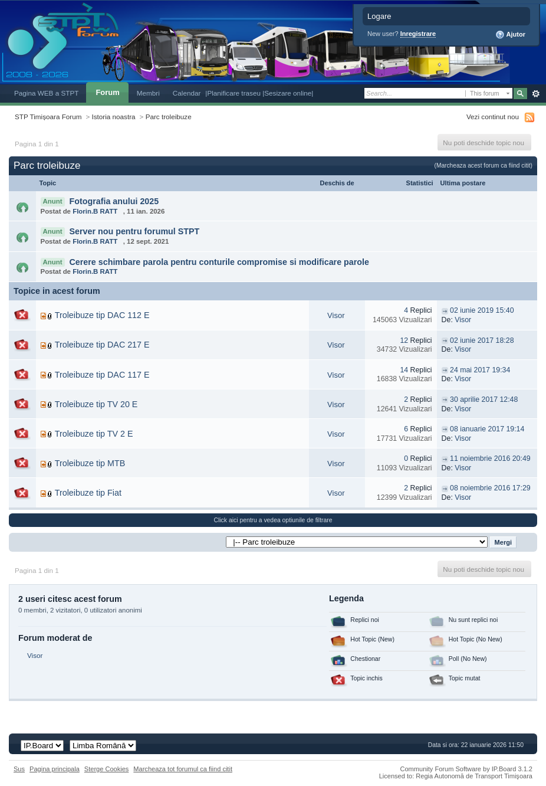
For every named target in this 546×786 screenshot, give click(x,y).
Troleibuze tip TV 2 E (94, 433)
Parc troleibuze (169, 116)
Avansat (535, 94)
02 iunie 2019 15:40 (482, 310)
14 (404, 370)
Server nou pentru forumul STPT (134, 231)
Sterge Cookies (106, 768)
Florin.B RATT (95, 211)
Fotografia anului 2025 (114, 201)
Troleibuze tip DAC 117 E (102, 374)
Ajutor (510, 35)
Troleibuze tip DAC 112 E (102, 315)
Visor (335, 315)
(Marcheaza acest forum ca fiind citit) (483, 165)
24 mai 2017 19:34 (480, 370)
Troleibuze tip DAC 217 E (102, 344)
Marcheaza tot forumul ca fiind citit (182, 768)
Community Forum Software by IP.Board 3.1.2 (466, 768)
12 (404, 340)
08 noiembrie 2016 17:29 (490, 488)
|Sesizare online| (287, 93)
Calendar (187, 93)
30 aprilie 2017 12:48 (484, 399)
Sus (19, 768)
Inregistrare (418, 33)
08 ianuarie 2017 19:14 (487, 429)
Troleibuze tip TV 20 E (96, 404)
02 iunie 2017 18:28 (482, 340)
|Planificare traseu (233, 93)
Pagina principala (54, 768)
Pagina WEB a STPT (46, 93)
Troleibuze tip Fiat (88, 492)
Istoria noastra (114, 116)
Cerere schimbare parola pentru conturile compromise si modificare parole (219, 262)
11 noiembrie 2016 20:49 (490, 458)
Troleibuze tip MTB (90, 463)
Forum (107, 92)
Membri (148, 93)
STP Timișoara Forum (48, 116)
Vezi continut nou (492, 116)
